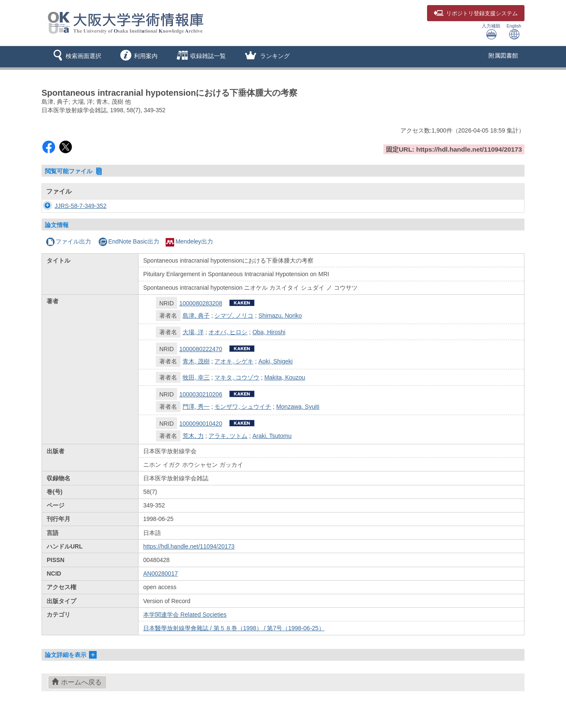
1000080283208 (200, 303)
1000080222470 (200, 349)
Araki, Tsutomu (271, 435)
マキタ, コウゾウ (236, 377)
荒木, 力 (193, 435)
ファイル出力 (68, 241)
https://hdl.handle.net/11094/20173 (189, 546)
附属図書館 (503, 55)
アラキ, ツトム (227, 435)
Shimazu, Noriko (280, 315)
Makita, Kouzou (284, 377)
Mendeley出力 (189, 241)
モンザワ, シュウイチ (242, 406)
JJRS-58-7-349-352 (72, 205)
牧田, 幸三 (196, 377)
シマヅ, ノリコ (233, 315)
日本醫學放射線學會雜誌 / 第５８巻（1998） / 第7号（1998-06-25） (234, 628)
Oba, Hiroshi (269, 332)
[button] (76, 56)
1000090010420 (200, 423)
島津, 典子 (196, 315)
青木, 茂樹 (196, 361)
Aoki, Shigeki (275, 361)
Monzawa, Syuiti (297, 406)
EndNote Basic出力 (128, 241)
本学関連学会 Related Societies (185, 614)
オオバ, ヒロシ (227, 332)
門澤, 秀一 (196, 406)
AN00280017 (160, 573)
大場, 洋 (193, 332)
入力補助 (491, 31)
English (514, 31)
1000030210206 (200, 394)
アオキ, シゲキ (233, 361)
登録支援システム (476, 14)
